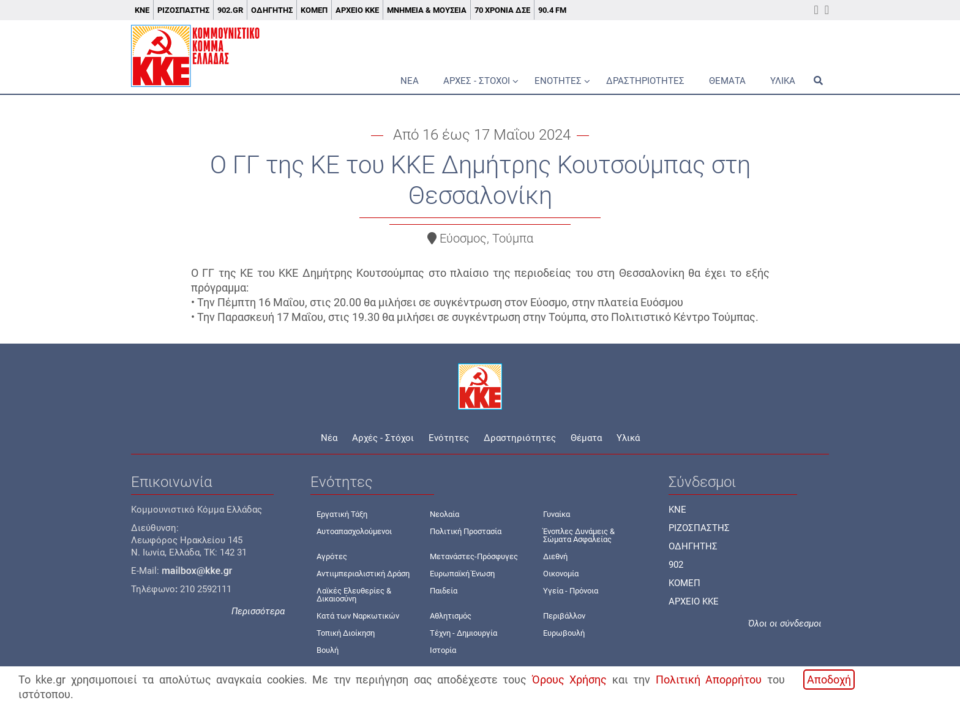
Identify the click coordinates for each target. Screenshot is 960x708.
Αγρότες (332, 556)
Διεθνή (555, 556)
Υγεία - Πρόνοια (570, 590)
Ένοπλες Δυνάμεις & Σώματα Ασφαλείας (579, 535)
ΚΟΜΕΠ (314, 10)
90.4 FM (552, 10)
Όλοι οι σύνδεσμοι (785, 623)
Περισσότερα (258, 611)
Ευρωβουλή (564, 633)
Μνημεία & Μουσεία (427, 10)
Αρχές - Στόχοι (476, 80)
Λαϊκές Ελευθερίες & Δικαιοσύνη (354, 594)
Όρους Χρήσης (569, 679)
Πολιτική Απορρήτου (709, 679)
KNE (677, 509)
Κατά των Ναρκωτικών (358, 615)
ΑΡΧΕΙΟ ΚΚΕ (694, 601)
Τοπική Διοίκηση (346, 633)
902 (676, 564)
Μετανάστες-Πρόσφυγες (474, 556)
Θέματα (727, 80)
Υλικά (782, 80)
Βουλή (328, 650)
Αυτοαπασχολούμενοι (354, 531)
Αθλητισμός (450, 615)
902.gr (230, 10)
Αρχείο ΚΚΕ (357, 10)
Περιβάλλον (564, 615)
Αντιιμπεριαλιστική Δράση (363, 573)
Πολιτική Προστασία (465, 531)
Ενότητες (558, 80)
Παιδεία (443, 590)
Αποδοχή (829, 679)
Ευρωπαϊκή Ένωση (462, 573)
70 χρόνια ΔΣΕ (502, 10)
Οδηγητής (272, 10)
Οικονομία (561, 573)
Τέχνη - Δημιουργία (463, 633)
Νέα (409, 80)
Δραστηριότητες (645, 80)
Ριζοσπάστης (183, 10)
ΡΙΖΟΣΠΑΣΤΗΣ (699, 527)
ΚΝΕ (142, 10)
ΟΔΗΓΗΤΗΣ (693, 546)
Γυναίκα (556, 514)
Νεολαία (444, 514)
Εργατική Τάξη (342, 514)
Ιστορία (443, 650)
